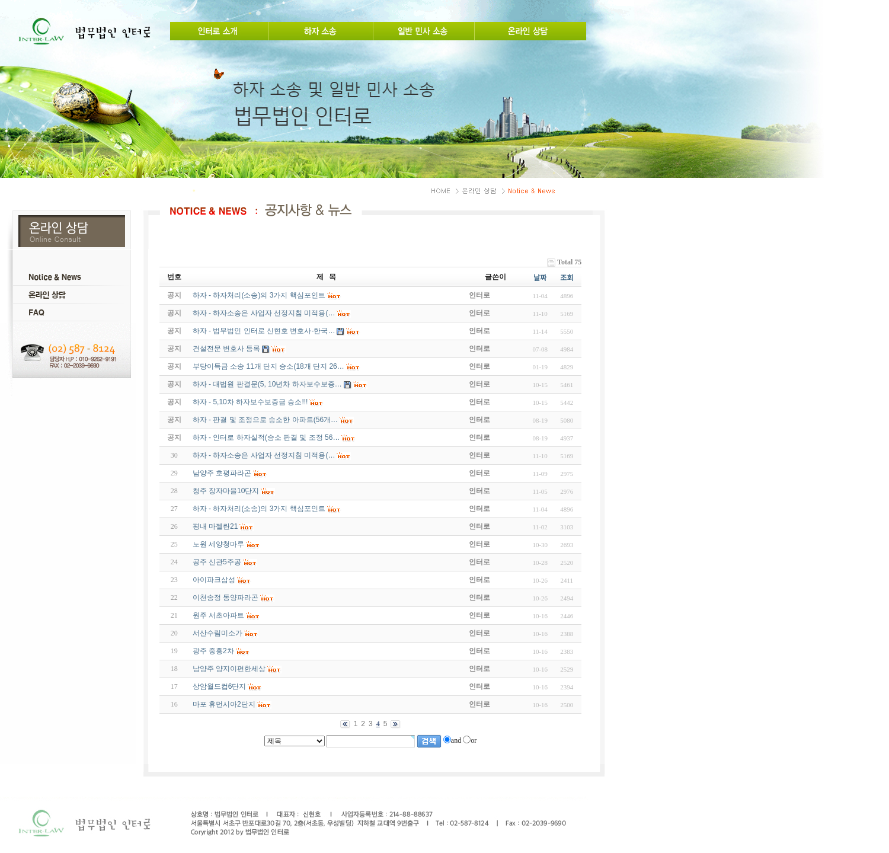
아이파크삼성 (214, 580)
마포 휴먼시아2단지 (224, 704)
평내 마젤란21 (215, 526)
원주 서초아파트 (218, 615)
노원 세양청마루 (218, 544)
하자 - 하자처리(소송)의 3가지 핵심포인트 (259, 508)
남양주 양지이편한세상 (229, 668)
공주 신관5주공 (217, 562)
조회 (566, 278)
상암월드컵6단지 (220, 686)
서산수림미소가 (217, 633)
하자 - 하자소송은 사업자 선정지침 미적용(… (264, 455)
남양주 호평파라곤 (222, 473)
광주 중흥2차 (213, 651)
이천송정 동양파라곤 (225, 597)
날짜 (539, 278)
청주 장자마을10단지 (226, 491)
